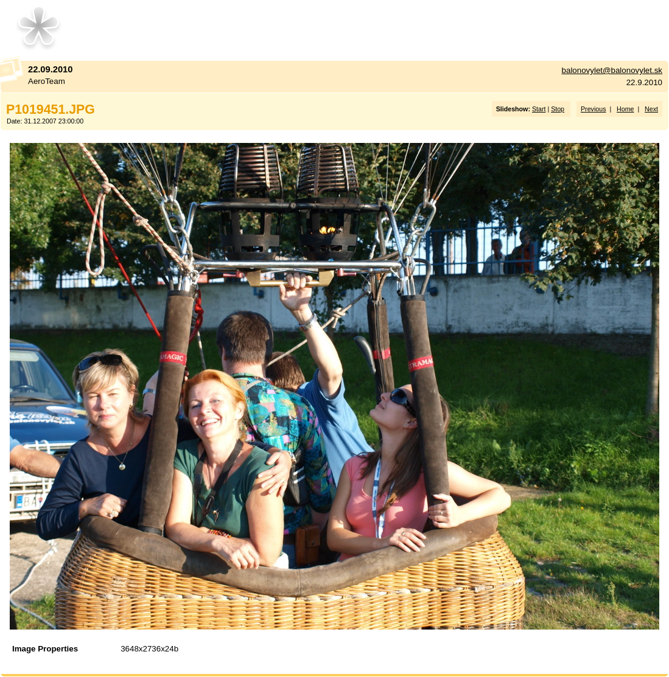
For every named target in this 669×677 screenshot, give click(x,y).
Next (651, 109)
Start (539, 109)
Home (625, 109)
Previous (593, 109)
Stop (557, 109)
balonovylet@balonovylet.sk (612, 70)
